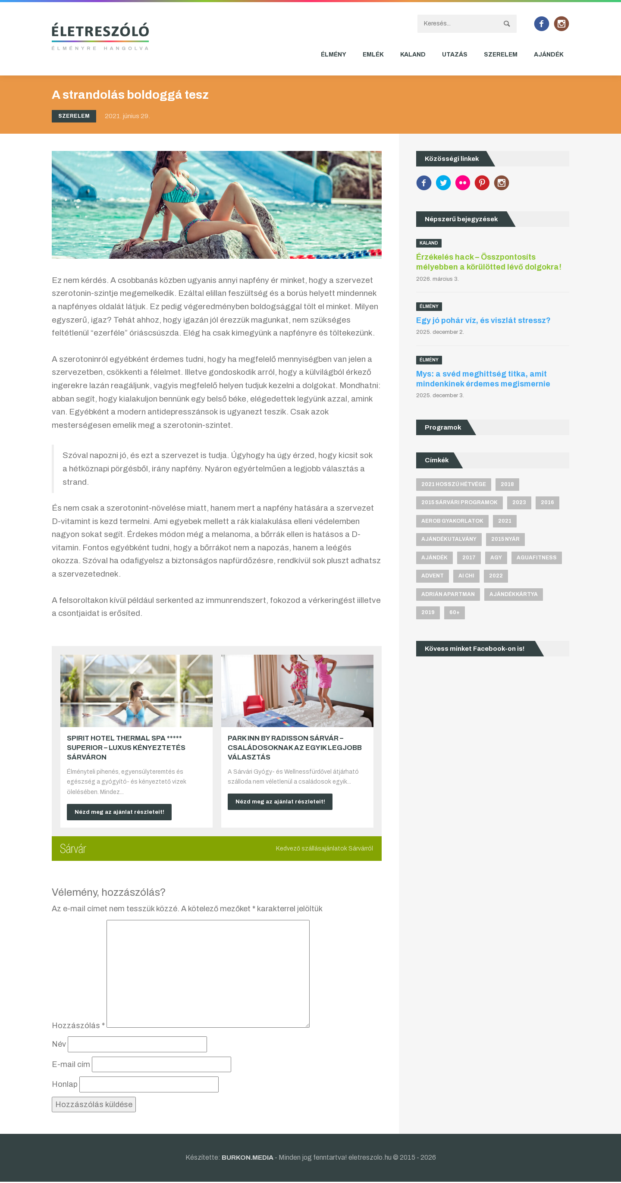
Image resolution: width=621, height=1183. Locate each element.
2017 (469, 558)
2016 (547, 502)
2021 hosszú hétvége (453, 484)
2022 (496, 576)
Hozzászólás (78, 1027)
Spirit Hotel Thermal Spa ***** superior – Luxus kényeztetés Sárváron (126, 747)
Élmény (333, 54)
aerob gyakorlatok (452, 521)
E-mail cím (71, 1065)
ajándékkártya (513, 594)
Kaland (413, 54)
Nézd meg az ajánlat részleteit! (122, 812)
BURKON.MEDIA (247, 1159)
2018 (507, 484)
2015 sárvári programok (459, 502)
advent (432, 576)
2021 (504, 521)
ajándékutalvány (449, 540)
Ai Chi (466, 576)
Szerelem (501, 54)
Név (59, 1045)
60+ (454, 613)
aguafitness (537, 558)
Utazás (454, 54)
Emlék (373, 54)
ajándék (434, 558)
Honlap (65, 1086)
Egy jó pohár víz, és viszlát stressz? (483, 320)
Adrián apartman (448, 594)
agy (496, 558)
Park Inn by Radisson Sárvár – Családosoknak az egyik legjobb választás (295, 747)
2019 (428, 613)
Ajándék (549, 54)
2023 (519, 502)
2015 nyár (505, 540)
